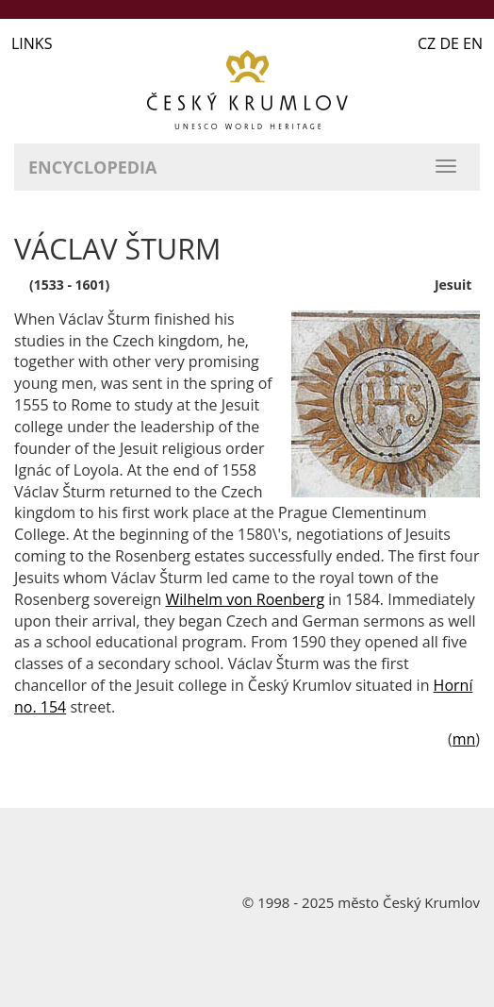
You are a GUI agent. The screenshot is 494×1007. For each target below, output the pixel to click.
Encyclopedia (92, 167)
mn (464, 739)
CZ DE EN (450, 43)
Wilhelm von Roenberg (245, 599)
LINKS (31, 43)
